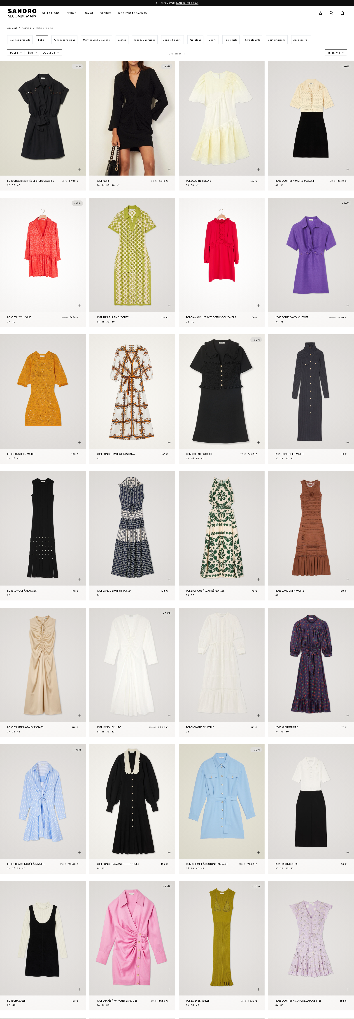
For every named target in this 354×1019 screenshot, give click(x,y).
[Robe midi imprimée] (311, 672)
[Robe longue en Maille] (311, 399)
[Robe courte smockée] (222, 399)
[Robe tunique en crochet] (132, 262)
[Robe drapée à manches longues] (132, 945)
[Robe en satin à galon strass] (43, 672)
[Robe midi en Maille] (222, 945)
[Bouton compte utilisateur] (320, 13)
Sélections (51, 13)
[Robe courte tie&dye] (222, 126)
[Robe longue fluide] (132, 672)
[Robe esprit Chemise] (43, 262)
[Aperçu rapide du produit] (79, 169)
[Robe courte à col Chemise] (311, 262)
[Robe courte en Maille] (43, 399)
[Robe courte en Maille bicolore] (311, 126)
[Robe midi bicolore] (311, 809)
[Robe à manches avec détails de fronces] (222, 262)
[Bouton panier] (342, 13)
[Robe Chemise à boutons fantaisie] (222, 809)
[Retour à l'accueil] (22, 13)
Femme (71, 13)
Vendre (106, 13)
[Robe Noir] (132, 126)
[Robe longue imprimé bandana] (132, 399)
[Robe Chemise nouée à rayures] (43, 809)
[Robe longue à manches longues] (132, 809)
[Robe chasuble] (43, 945)
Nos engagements (132, 13)
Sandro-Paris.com (187, 3)
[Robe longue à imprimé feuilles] (222, 535)
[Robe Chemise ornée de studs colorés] (43, 126)
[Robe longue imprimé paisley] (132, 535)
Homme (88, 13)
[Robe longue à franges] (43, 535)
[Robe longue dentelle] (222, 672)
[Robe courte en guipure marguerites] (311, 945)
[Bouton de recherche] (331, 13)
